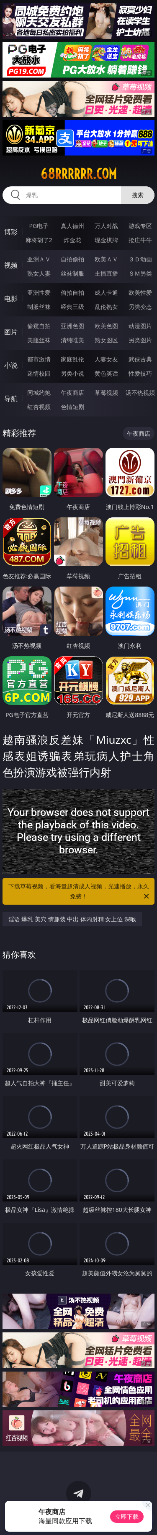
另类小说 (72, 373)
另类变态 (140, 307)
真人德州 (72, 226)
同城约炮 (39, 392)
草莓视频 (106, 392)
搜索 (138, 195)
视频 (11, 265)
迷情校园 (39, 373)
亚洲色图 (72, 326)
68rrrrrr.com (79, 174)
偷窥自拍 (39, 326)
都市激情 (39, 359)
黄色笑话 (106, 373)
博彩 (11, 231)
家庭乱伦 (72, 359)
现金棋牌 (106, 240)
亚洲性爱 (39, 292)
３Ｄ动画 (140, 259)
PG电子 (39, 226)
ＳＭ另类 (140, 273)
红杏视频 (39, 407)
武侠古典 (140, 359)
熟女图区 (106, 340)
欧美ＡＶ (106, 259)
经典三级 (72, 307)
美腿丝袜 (39, 340)
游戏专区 (140, 226)
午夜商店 (72, 392)
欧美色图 (106, 326)
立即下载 (127, 1516)
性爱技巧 (140, 373)
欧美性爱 (140, 292)
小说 (11, 365)
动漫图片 (140, 326)
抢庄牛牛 (140, 240)
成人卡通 (106, 292)
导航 (11, 398)
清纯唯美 (72, 340)
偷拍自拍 (72, 292)
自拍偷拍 (72, 259)
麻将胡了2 (39, 240)
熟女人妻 (39, 273)
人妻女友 (106, 359)
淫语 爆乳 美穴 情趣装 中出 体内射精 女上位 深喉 (72, 919)
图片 (11, 331)
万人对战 (106, 226)
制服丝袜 (39, 307)
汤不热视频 (140, 392)
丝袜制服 (72, 273)
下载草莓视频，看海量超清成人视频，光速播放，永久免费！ (79, 891)
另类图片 (140, 340)
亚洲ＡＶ (39, 259)
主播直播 (106, 273)
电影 (11, 298)
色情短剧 (72, 407)
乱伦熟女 (106, 307)
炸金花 (72, 240)
